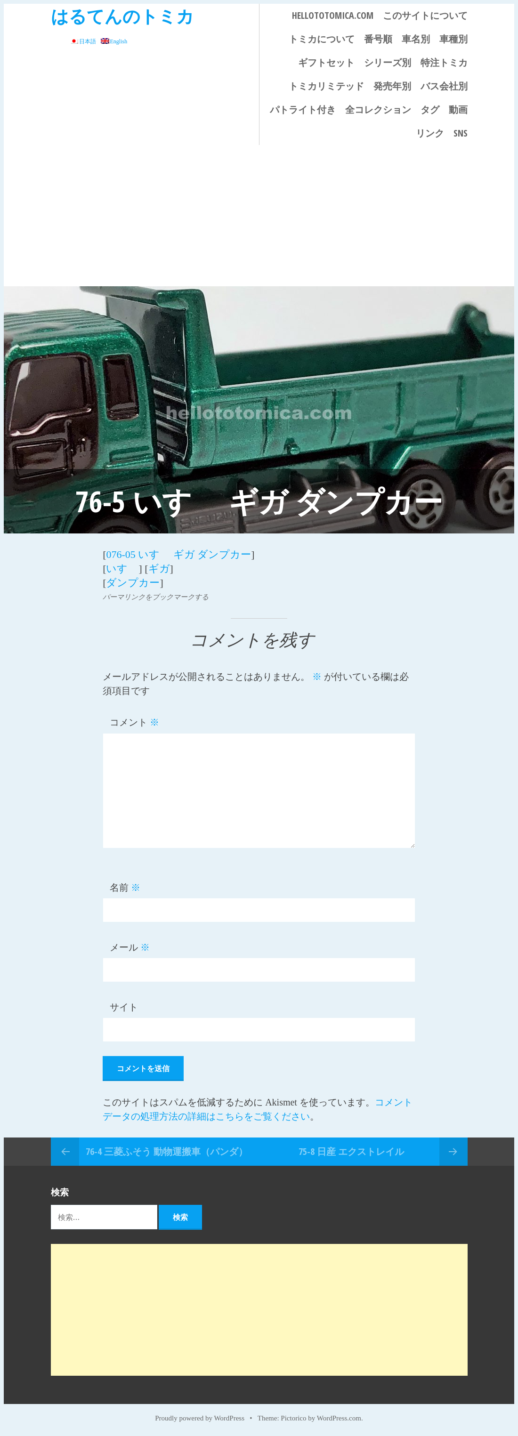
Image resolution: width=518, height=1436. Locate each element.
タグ (430, 109)
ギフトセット (326, 62)
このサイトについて (425, 15)
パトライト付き (303, 109)
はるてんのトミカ (122, 16)
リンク (430, 133)
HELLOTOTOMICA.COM (332, 15)
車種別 (453, 38)
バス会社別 (444, 86)
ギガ (159, 568)
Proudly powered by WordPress (199, 1418)
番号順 (378, 38)
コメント (134, 722)
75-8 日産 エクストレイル (351, 1151)
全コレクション (378, 109)
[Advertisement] (259, 216)
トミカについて (322, 38)
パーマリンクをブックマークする (156, 597)
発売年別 (392, 86)
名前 (125, 887)
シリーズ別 (387, 62)
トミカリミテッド (326, 86)
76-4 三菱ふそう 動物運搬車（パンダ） (167, 1151)
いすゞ (122, 568)
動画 (458, 109)
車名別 (416, 38)
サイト (124, 1007)
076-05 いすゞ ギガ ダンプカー (178, 554)
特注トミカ (444, 62)
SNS (460, 133)
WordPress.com (339, 1418)
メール (130, 947)
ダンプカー (133, 583)
